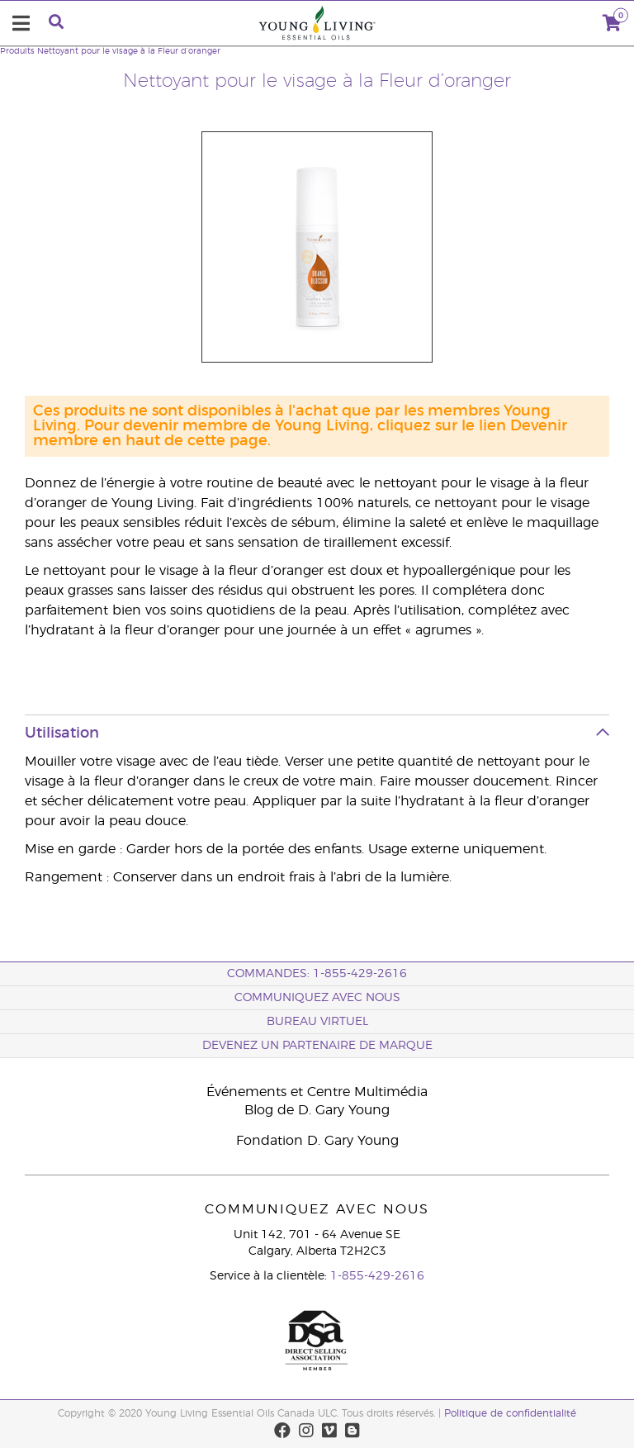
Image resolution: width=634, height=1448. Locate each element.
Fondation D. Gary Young (317, 1140)
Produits (17, 51)
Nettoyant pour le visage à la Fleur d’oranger (128, 51)
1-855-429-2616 (377, 1276)
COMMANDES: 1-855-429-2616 (317, 974)
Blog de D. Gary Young (317, 1110)
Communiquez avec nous (317, 998)
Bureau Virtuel (317, 1022)
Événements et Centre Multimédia (317, 1092)
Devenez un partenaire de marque (317, 1046)
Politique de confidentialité (510, 1413)
